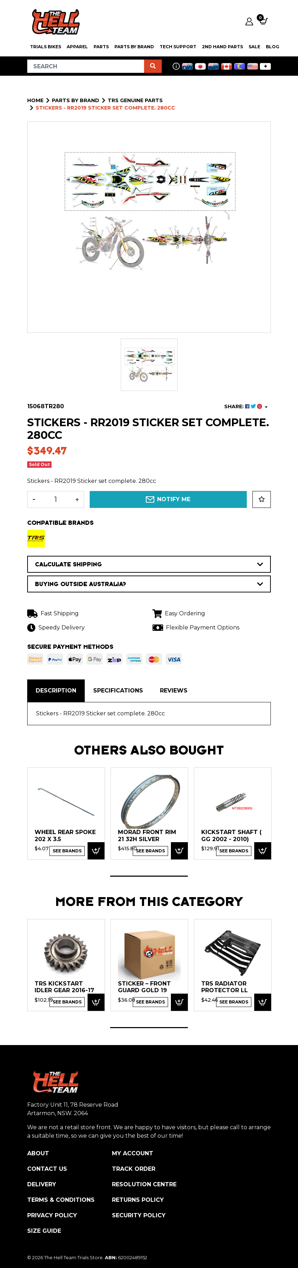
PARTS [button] (101, 46)
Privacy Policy (52, 1215)
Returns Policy (138, 1199)
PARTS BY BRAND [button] (134, 46)
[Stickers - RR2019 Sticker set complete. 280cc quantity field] (55, 499)
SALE (254, 46)
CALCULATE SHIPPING (149, 564)
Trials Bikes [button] (45, 46)
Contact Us (47, 1169)
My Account (132, 1153)
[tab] (56, 690)
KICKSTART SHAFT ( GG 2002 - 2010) (231, 836)
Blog (272, 46)
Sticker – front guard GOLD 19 (144, 987)
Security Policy (139, 1215)
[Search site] (153, 66)
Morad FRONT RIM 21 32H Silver (147, 836)
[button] (261, 499)
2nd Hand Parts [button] (222, 46)
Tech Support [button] (178, 46)
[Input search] (85, 66)
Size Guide (44, 1230)
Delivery (41, 1184)
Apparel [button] (77, 46)
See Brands (67, 850)
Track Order (133, 1169)
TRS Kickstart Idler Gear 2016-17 (64, 987)
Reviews (173, 690)
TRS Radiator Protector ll (224, 987)
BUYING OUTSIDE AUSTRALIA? (149, 584)
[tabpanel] (66, 813)
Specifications (118, 690)
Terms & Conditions (61, 1199)
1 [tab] (149, 876)
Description (56, 690)
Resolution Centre (144, 1184)
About (38, 1153)
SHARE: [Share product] (243, 406)
